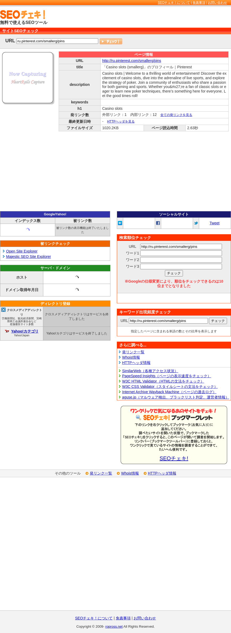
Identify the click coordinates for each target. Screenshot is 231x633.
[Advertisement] (115, 171)
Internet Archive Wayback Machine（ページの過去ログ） (169, 392)
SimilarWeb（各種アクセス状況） (150, 371)
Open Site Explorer (21, 251)
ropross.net (114, 626)
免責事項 (198, 3)
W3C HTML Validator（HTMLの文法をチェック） (163, 381)
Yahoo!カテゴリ (24, 331)
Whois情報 (131, 357)
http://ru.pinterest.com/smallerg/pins (131, 60)
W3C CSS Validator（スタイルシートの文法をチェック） (170, 386)
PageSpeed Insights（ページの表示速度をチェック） (166, 376)
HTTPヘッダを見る (121, 121)
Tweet (214, 223)
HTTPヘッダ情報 (136, 362)
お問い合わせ (217, 3)
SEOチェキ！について (174, 3)
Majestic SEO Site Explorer (28, 256)
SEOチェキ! (174, 458)
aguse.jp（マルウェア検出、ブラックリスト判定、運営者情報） (175, 397)
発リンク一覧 (133, 352)
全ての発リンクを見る (176, 115)
